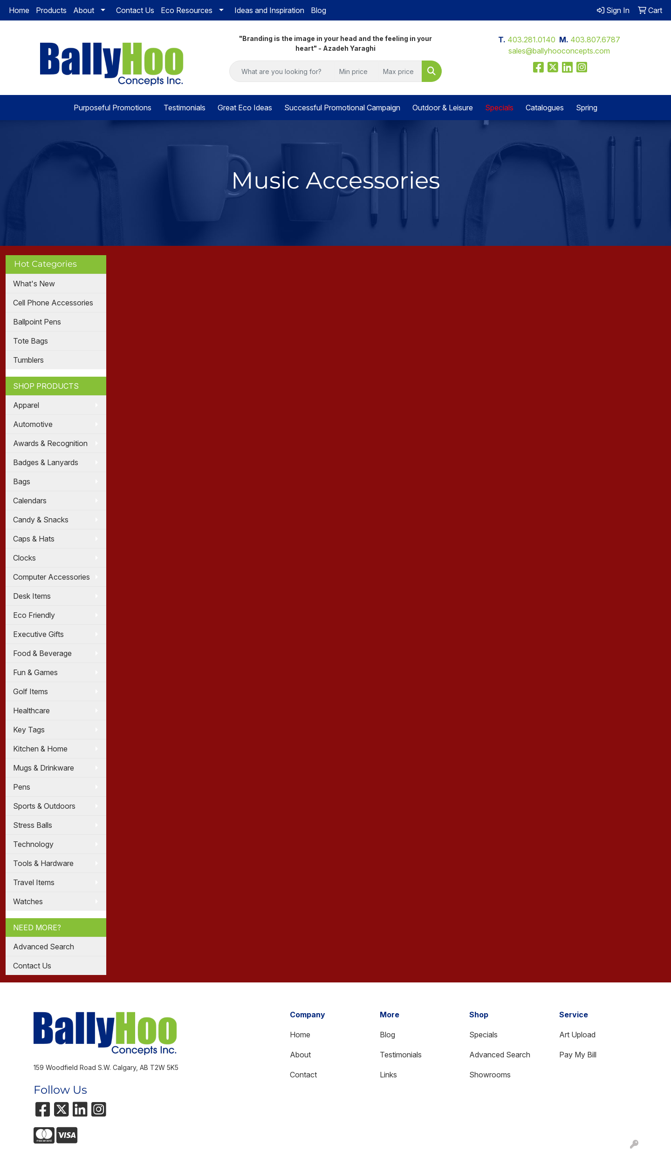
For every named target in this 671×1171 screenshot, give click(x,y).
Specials (483, 1034)
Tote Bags (30, 340)
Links (388, 1074)
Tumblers (28, 360)
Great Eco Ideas (245, 107)
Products (51, 10)
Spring (586, 107)
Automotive (33, 424)
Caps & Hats (34, 538)
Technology (33, 844)
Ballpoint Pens (37, 321)
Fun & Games (35, 672)
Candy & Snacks (40, 519)
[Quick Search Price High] (400, 71)
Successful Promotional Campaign (342, 107)
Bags (21, 481)
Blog (318, 10)
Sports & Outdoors (44, 806)
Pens (21, 787)
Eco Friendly (34, 615)
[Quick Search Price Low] (356, 71)
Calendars (30, 500)
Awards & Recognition (50, 443)
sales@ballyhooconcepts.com (559, 50)
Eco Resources (186, 10)
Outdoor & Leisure (442, 107)
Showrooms (490, 1074)
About (83, 10)
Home (19, 10)
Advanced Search (43, 946)
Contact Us (135, 10)
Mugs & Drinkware (43, 767)
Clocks (24, 557)
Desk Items (32, 596)
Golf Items (30, 691)
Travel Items (34, 882)
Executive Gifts (38, 634)
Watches (28, 901)
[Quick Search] (282, 71)
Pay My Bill (577, 1054)
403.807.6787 (595, 39)
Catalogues (545, 107)
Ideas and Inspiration (269, 10)
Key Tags (29, 729)
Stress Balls (32, 825)
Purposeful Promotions (112, 107)
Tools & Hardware (43, 863)
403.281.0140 (531, 39)
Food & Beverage (42, 653)
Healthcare (31, 710)
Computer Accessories (51, 577)
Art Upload (577, 1034)
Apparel (26, 405)
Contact (303, 1074)
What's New (34, 283)
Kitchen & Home (40, 748)
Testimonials (184, 107)
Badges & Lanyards (45, 462)
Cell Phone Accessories (53, 302)
